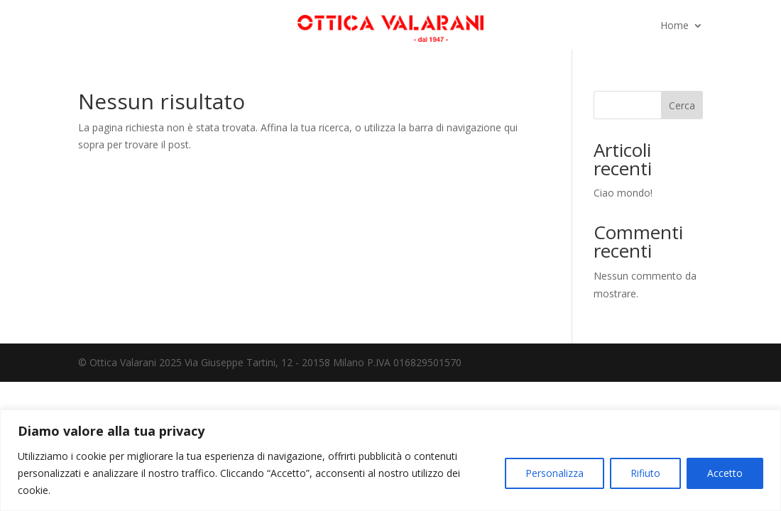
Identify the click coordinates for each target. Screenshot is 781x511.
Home (674, 26)
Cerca (682, 105)
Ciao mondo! (623, 192)
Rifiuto (645, 473)
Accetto (725, 473)
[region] (390, 460)
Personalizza (554, 473)
